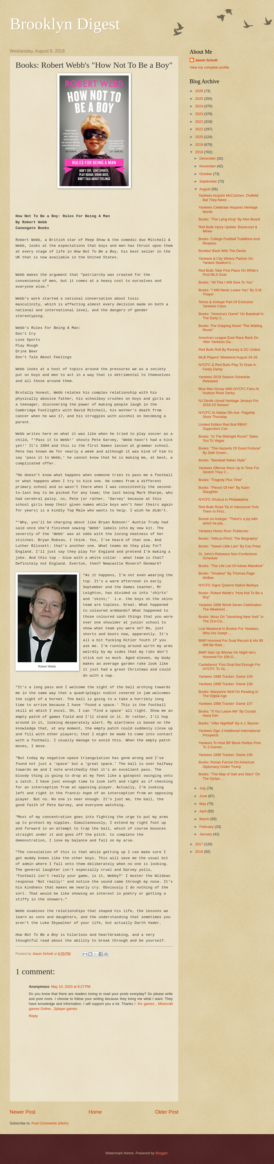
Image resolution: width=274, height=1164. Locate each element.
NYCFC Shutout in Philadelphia (223, 499)
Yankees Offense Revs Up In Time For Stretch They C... (228, 470)
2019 (199, 144)
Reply (33, 1016)
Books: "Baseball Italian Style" (222, 460)
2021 (199, 129)
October (206, 174)
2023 (199, 114)
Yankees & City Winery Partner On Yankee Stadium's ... (225, 260)
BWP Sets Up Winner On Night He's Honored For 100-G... (226, 654)
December (208, 158)
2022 (199, 121)
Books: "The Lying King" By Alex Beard (229, 219)
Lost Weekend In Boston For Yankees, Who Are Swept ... (228, 631)
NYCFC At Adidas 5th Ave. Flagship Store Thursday (226, 414)
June (203, 796)
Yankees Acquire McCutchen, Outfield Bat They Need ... (228, 197)
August (205, 189)
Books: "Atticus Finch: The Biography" (228, 538)
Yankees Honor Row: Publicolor (223, 531)
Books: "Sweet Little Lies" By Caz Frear (229, 546)
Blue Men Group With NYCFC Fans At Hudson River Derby (228, 391)
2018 (199, 152)
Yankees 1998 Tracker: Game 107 (225, 703)
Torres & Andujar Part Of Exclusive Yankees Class (225, 304)
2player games (65, 1009)
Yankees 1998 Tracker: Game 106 (225, 755)
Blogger (162, 1153)
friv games (146, 1004)
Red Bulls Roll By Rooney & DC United (229, 349)
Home (95, 1112)
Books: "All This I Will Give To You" (225, 282)
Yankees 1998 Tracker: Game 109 (225, 676)
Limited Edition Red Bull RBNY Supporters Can (222, 426)
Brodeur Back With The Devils (222, 251)
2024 (199, 106)
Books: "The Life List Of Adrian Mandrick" (230, 566)
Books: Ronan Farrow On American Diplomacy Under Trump (226, 764)
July (202, 788)
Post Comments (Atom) (50, 1123)
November (208, 166)
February (206, 827)
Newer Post (22, 1112)
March (204, 819)
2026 (199, 91)
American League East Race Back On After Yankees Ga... (228, 340)
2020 (199, 137)
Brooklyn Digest (65, 24)
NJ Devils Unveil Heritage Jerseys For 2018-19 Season (228, 403)
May (203, 804)
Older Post (167, 1112)
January (206, 834)
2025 (199, 99)
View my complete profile (209, 67)
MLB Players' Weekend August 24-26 (227, 357)
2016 (199, 851)
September (208, 181)
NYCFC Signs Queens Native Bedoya (228, 585)
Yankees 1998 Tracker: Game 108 (225, 684)
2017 (199, 844)
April (203, 811)
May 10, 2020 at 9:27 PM (70, 986)
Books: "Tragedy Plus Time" (220, 480)
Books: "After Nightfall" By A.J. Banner (228, 723)
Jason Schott (206, 60)
